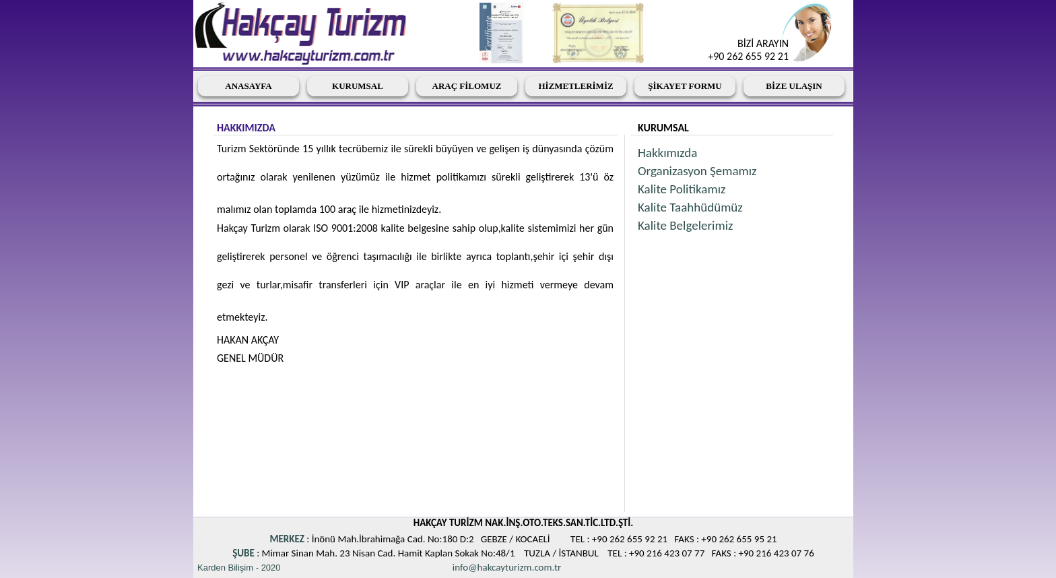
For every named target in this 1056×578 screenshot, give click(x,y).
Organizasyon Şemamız (697, 171)
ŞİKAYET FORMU (684, 86)
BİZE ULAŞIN (794, 86)
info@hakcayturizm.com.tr (507, 567)
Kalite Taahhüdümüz (690, 207)
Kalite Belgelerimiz (685, 225)
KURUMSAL (357, 86)
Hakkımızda (667, 152)
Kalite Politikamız (682, 189)
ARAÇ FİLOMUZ (467, 86)
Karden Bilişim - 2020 (239, 568)
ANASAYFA (248, 86)
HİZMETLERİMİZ (575, 86)
